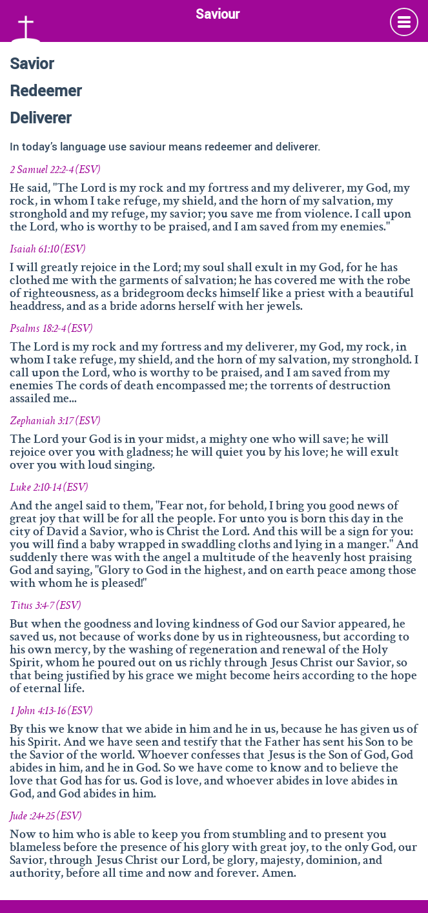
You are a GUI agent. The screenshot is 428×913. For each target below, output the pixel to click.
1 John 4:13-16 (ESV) (51, 711)
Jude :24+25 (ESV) (45, 817)
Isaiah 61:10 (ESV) (47, 250)
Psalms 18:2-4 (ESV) (51, 329)
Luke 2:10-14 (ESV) (49, 488)
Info (404, 22)
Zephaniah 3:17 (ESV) (55, 421)
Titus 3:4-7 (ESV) (45, 606)
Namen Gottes (26, 27)
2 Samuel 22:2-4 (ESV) (55, 170)
